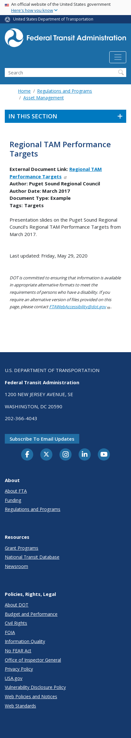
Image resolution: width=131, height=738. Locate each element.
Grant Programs (21, 548)
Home (24, 91)
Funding (13, 500)
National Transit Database (32, 557)
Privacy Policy (19, 669)
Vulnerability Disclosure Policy (35, 687)
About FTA (16, 491)
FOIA (10, 632)
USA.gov (13, 678)
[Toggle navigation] (117, 57)
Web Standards (20, 706)
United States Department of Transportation (53, 19)
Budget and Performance (31, 614)
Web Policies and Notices (31, 696)
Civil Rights (16, 623)
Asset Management (43, 98)
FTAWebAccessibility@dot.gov (80, 307)
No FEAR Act (18, 651)
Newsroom (16, 566)
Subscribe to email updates (42, 439)
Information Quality (25, 641)
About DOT (16, 605)
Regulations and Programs (64, 91)
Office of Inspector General (33, 660)
